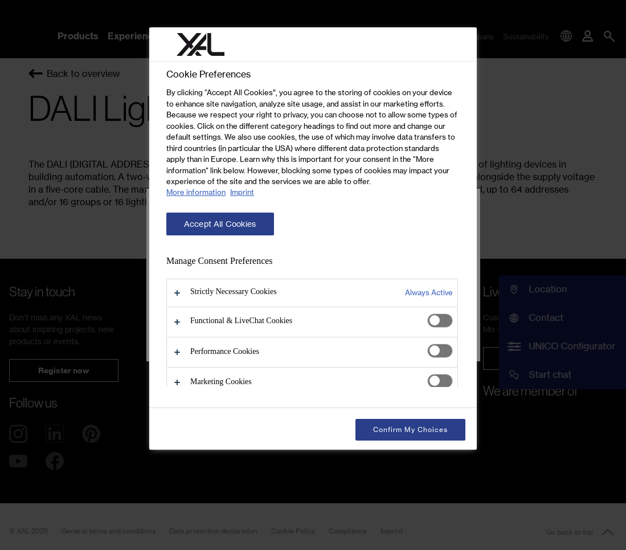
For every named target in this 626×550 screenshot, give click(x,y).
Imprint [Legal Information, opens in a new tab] (242, 192)
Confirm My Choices (410, 429)
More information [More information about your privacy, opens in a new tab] (196, 192)
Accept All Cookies (220, 224)
